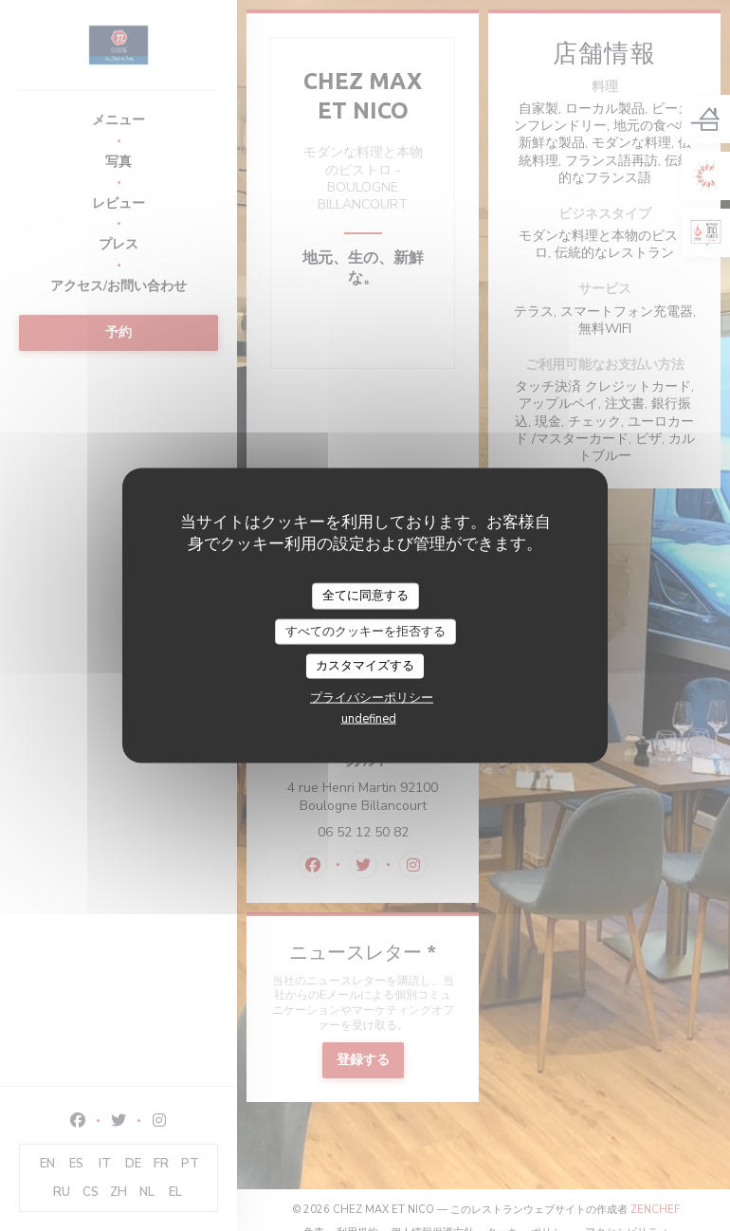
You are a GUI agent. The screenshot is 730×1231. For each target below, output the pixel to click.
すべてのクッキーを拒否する (365, 630)
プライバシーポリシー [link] (371, 697)
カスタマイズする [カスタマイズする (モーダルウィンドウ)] (365, 665)
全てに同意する (365, 595)
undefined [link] (368, 717)
